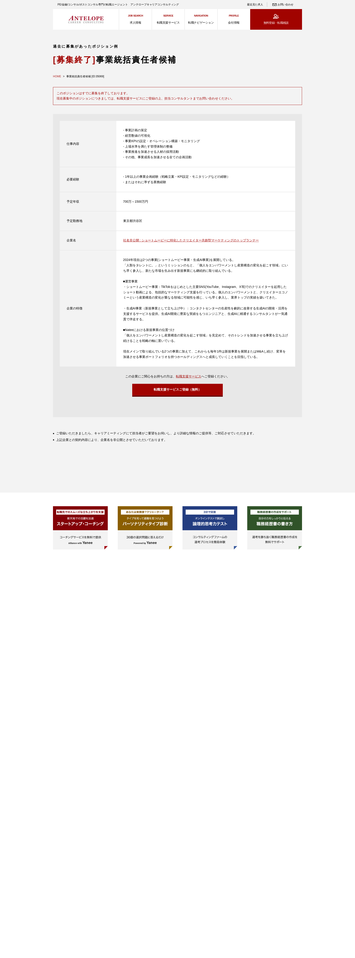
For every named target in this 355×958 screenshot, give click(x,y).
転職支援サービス (188, 376)
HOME (57, 76)
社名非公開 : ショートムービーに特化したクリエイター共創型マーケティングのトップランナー (191, 240)
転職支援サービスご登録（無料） (177, 391)
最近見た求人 (255, 4)
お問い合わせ (285, 4)
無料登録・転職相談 (276, 22)
